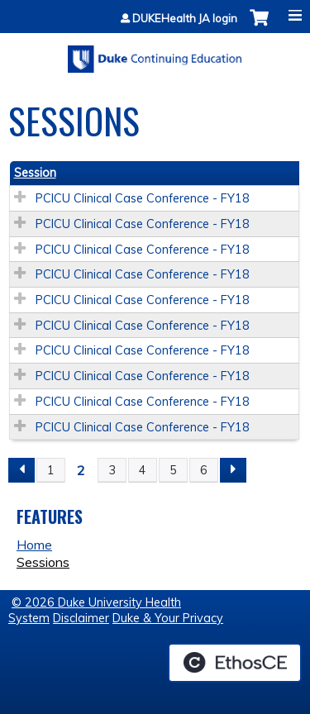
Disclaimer (81, 618)
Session (35, 172)
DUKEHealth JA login (184, 18)
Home (34, 544)
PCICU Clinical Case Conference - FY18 (143, 198)
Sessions (43, 562)
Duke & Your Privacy (167, 618)
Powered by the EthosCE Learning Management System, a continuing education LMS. (235, 663)
